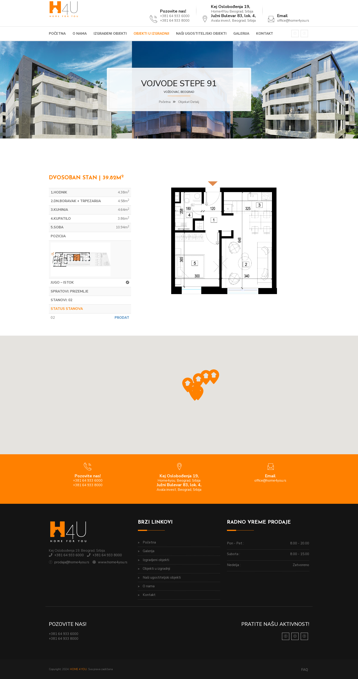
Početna (57, 33)
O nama (80, 33)
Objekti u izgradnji (151, 33)
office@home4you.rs (293, 20)
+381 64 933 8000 (107, 555)
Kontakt (264, 33)
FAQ (304, 669)
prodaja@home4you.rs (71, 562)
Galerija (241, 33)
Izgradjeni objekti (156, 560)
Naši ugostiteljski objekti (201, 33)
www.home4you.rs (112, 562)
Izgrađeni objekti (110, 33)
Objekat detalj (188, 102)
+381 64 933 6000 (69, 555)
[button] (198, 380)
